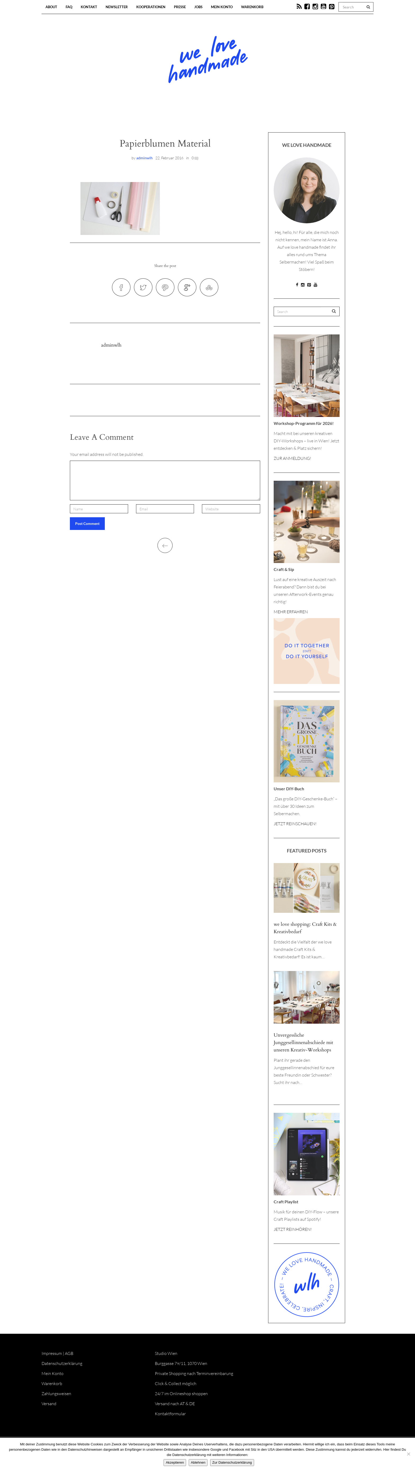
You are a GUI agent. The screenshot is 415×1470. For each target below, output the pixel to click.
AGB (69, 1353)
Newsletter (117, 7)
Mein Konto (222, 7)
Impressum (52, 1353)
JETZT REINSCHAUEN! (295, 823)
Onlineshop (253, 116)
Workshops (198, 116)
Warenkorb (252, 7)
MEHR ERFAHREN (291, 611)
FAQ (69, 7)
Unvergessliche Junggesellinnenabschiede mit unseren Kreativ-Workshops (303, 1042)
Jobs (198, 7)
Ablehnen (198, 1462)
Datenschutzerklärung (62, 1363)
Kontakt (89, 7)
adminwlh (144, 158)
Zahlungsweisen (56, 1393)
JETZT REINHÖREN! (293, 1229)
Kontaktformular (170, 1413)
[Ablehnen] (408, 1454)
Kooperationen (150, 7)
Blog (153, 116)
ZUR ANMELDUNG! (292, 458)
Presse (180, 7)
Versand (49, 1403)
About (51, 7)
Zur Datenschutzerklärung (232, 1462)
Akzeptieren (175, 1462)
